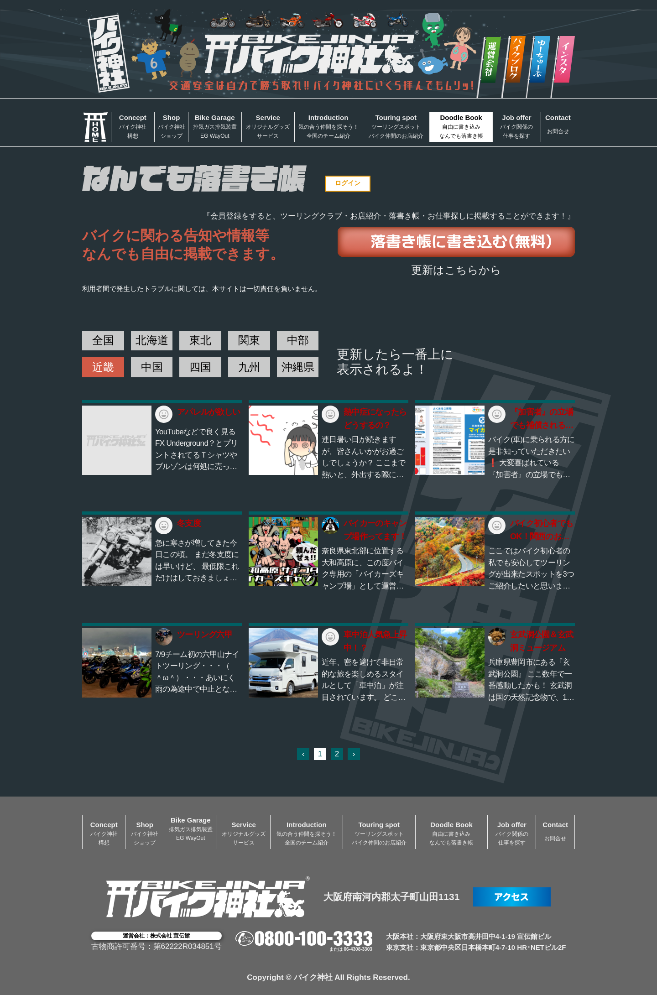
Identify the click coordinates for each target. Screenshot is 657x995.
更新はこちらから (456, 270)
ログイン (347, 183)
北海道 (152, 340)
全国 (103, 340)
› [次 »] (354, 754)
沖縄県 (298, 367)
